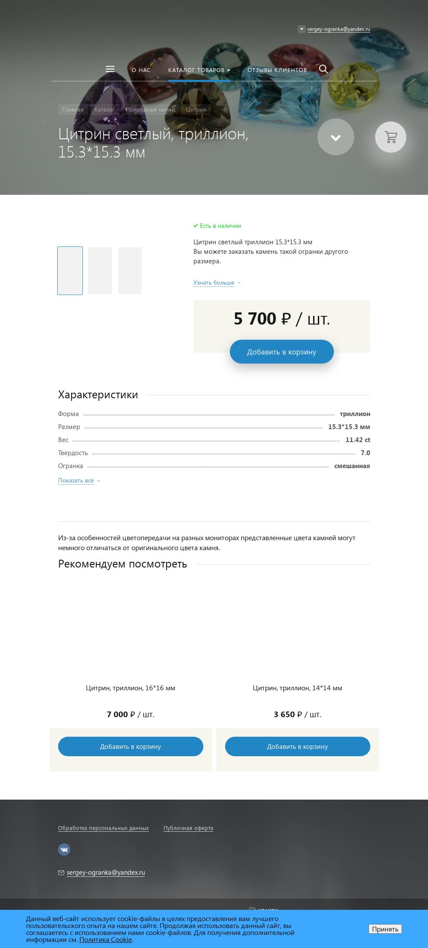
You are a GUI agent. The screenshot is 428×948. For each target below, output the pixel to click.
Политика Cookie (105, 939)
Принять (385, 928)
